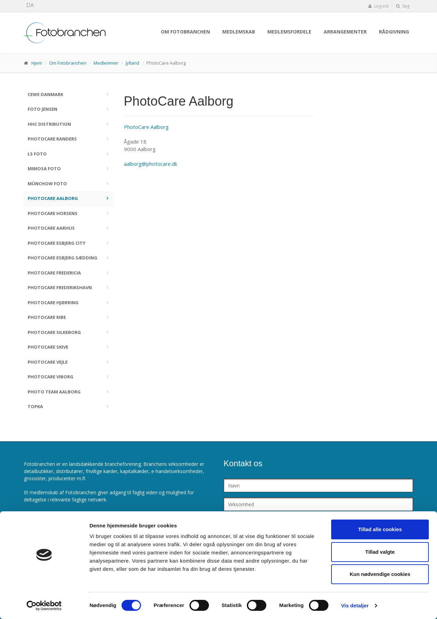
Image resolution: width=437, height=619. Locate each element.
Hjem (36, 63)
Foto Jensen (42, 109)
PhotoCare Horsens (52, 213)
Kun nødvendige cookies (380, 574)
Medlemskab (238, 31)
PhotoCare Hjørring (53, 302)
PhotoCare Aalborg (53, 198)
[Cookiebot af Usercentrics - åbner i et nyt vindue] (44, 606)
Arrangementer (345, 31)
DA (30, 5)
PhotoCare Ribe (47, 317)
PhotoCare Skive (48, 347)
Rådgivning (394, 31)
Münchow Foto (47, 183)
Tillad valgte (380, 552)
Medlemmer (106, 63)
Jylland (132, 63)
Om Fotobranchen (185, 31)
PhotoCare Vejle (48, 362)
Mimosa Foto (44, 168)
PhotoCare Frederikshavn (60, 287)
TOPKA (35, 406)
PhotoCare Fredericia (54, 273)
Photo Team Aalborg (54, 392)
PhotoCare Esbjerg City (56, 243)
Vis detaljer (355, 605)
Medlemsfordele (289, 31)
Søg (402, 6)
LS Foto (37, 154)
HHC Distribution (49, 124)
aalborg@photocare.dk (150, 163)
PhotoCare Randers (52, 139)
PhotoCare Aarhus (51, 228)
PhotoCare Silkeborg (54, 332)
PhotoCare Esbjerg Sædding (62, 258)
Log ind (378, 6)
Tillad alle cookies (380, 529)
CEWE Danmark (45, 94)
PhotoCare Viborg (50, 377)
